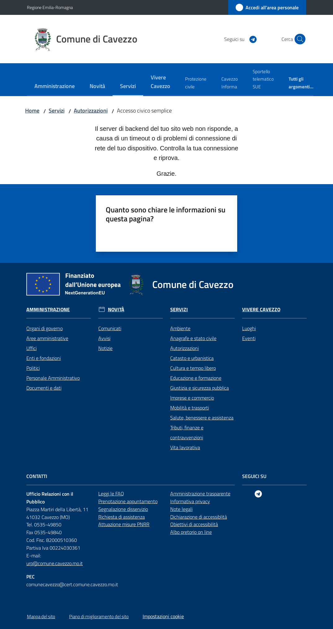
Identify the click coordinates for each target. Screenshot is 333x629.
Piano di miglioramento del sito (99, 616)
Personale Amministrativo (53, 378)
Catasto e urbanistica (192, 358)
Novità (116, 309)
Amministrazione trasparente (200, 493)
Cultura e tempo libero (193, 368)
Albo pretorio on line (191, 532)
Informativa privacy (190, 501)
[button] (298, 39)
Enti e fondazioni (43, 358)
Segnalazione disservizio (123, 509)
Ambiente (180, 328)
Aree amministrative (47, 338)
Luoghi (249, 328)
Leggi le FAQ (111, 493)
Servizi (56, 110)
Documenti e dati (43, 388)
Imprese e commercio (192, 397)
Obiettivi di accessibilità (194, 524)
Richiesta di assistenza (121, 516)
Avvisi (104, 338)
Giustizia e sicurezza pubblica (199, 388)
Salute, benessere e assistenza (201, 417)
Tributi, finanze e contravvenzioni (186, 432)
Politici (33, 368)
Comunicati (109, 328)
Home (32, 110)
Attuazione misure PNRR (123, 524)
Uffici (31, 348)
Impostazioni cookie (163, 616)
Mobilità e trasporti (189, 407)
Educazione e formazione (195, 378)
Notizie (105, 348)
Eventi (248, 338)
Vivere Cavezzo (261, 309)
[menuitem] (54, 86)
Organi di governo (44, 328)
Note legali (181, 509)
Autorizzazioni (91, 110)
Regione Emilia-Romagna (50, 7)
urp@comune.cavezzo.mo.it (54, 563)
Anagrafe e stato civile (193, 338)
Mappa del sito (41, 616)
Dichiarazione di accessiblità (198, 516)
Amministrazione (48, 309)
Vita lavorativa (185, 447)
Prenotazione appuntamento (128, 501)
